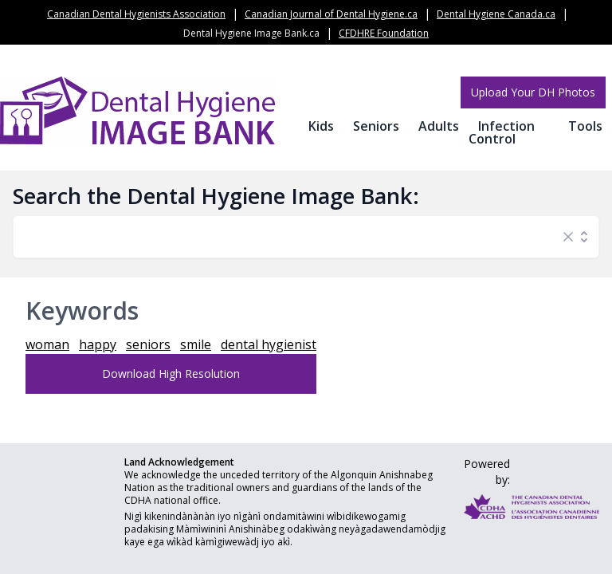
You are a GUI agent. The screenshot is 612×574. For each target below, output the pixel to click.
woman (47, 344)
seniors (148, 344)
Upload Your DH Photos (533, 92)
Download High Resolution (171, 373)
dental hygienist (268, 344)
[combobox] (290, 236)
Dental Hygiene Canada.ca (496, 14)
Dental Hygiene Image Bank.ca (251, 33)
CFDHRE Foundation (384, 33)
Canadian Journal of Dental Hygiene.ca (331, 14)
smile (195, 344)
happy (97, 344)
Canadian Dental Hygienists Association (136, 14)
